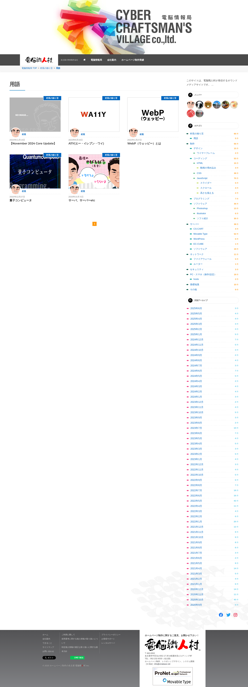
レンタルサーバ (108, 643)
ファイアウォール (203, 259)
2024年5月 (196, 376)
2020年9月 (196, 604)
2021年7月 (196, 552)
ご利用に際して (68, 635)
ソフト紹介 (202, 218)
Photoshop (202, 208)
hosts (196, 279)
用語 (196, 138)
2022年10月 (196, 474)
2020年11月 (196, 594)
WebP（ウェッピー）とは (144, 143)
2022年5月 (196, 500)
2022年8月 (196, 485)
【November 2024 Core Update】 (33, 143)
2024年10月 (196, 350)
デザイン (198, 148)
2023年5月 (196, 438)
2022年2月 (196, 516)
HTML (200, 163)
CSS (199, 173)
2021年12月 (196, 526)
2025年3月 (196, 324)
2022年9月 (196, 480)
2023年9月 (196, 417)
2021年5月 (196, 563)
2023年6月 (196, 433)
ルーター (198, 264)
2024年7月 (196, 365)
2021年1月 (196, 584)
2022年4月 (196, 506)
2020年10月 (196, 599)
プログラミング (201, 198)
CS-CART (199, 228)
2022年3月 (196, 511)
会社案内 (111, 60)
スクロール (206, 188)
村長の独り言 (46, 68)
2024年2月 (196, 391)
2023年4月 (196, 443)
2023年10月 (196, 412)
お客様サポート (108, 639)
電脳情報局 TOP (29, 68)
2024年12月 (196, 339)
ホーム (45, 635)
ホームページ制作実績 (132, 60)
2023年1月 (196, 459)
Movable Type (201, 234)
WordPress (199, 239)
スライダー (206, 183)
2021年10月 (196, 537)
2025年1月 (196, 334)
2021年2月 (196, 578)
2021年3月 (196, 573)
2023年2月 (196, 454)
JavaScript (202, 178)
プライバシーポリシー (111, 635)
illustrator (201, 213)
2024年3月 (196, 386)
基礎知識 (194, 284)
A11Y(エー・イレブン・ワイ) (86, 143)
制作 (192, 143)
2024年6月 (196, 370)
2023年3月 (196, 448)
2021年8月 (196, 547)
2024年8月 (196, 360)
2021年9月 (196, 542)
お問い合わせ (48, 651)
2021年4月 (196, 568)
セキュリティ (197, 269)
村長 (24, 134)
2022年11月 (196, 469)
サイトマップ (48, 647)
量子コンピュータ (21, 200)
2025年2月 (196, 329)
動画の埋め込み (208, 167)
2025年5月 (196, 313)
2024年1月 (196, 396)
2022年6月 (196, 495)
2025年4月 (196, 318)
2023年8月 (196, 422)
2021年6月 (196, 558)
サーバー (194, 224)
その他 (193, 289)
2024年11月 (196, 344)
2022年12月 (196, 464)
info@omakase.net (162, 664)
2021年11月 (196, 532)
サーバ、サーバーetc (82, 200)
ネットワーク (197, 254)
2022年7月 (196, 490)
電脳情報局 (96, 60)
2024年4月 (196, 381)
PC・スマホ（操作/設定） (203, 274)
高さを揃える (207, 193)
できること (47, 643)
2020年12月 (196, 589)
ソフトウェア (200, 203)
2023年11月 (196, 407)
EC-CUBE (199, 244)
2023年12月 (196, 402)
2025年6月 (196, 308)
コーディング (200, 158)
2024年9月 (196, 355)
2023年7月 (196, 428)
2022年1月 (196, 521)
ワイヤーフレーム (206, 153)
